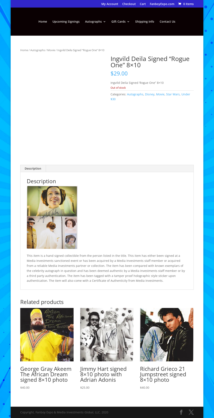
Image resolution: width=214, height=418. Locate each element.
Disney (149, 94)
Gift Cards (118, 21)
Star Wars (173, 94)
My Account (109, 4)
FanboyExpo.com (162, 4)
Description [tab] (33, 168)
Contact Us (167, 21)
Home (42, 21)
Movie (51, 50)
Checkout (129, 4)
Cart (143, 4)
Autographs (93, 21)
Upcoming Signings (66, 21)
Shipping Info (144, 21)
